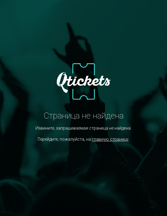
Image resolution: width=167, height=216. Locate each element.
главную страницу (110, 139)
